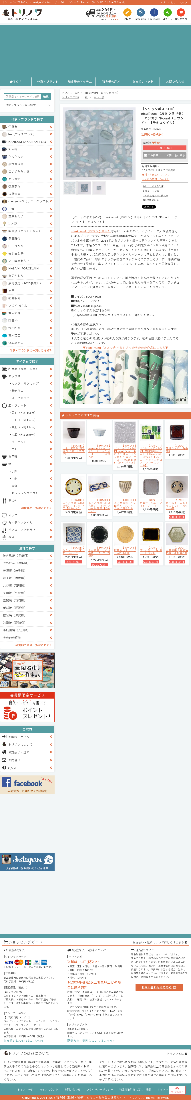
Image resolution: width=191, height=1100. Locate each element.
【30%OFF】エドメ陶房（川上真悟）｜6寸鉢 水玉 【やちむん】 (74, 504)
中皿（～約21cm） (24, 427)
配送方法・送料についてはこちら (91, 1040)
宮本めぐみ (15, 343)
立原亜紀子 (15, 216)
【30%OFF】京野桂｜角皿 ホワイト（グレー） (151, 503)
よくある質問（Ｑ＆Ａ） (155, 179)
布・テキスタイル (20, 522)
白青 (11, 208)
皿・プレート (17, 405)
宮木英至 (14, 335)
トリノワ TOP (70, 92)
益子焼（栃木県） (15, 578)
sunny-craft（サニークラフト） (29, 201)
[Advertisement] (95, 50)
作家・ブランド (48, 81)
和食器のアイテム (80, 81)
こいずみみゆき (19, 171)
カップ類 (14, 376)
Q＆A (183, 2)
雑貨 (11, 537)
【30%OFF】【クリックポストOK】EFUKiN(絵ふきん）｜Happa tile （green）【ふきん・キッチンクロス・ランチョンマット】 (151, 455)
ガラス (12, 515)
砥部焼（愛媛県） (15, 607)
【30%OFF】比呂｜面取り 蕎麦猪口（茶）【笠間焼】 (74, 450)
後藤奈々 (14, 186)
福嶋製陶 (14, 298)
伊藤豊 (12, 126)
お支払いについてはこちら (23, 1040)
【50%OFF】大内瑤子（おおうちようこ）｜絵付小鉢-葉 (177, 504)
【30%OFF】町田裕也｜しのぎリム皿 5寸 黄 (125, 550)
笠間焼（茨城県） (15, 600)
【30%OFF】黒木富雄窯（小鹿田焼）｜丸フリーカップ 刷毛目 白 (125, 504)
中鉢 (14, 478)
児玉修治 (14, 179)
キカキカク (15, 156)
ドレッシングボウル (25, 493)
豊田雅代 (14, 238)
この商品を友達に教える (155, 195)
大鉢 (14, 485)
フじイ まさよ (17, 305)
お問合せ (11, 759)
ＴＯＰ (16, 81)
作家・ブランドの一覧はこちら (31, 350)
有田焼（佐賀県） (15, 593)
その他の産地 (12, 637)
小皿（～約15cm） (24, 420)
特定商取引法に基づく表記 (135, 1089)
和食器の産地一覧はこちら (33, 645)
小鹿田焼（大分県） (16, 630)
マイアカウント (49, 1089)
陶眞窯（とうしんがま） (25, 231)
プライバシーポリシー (100, 1089)
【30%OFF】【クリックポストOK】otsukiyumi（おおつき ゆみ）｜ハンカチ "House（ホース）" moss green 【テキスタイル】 (125, 454)
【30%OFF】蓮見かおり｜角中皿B (177, 448)
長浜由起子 (15, 253)
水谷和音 (14, 328)
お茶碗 (12, 456)
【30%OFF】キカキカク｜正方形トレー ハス (74, 550)
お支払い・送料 (143, 81)
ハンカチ (99, 97)
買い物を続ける (151, 200)
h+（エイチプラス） (22, 134)
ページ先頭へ (177, 1089)
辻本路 (12, 223)
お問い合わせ (175, 81)
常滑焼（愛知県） (15, 622)
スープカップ (20, 398)
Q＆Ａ (9, 767)
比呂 (11, 290)
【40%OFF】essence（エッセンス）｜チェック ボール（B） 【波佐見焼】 (99, 451)
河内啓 (12, 149)
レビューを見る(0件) (153, 186)
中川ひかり (15, 246)
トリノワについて (20, 744)
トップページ (25, 1089)
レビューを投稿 (151, 190)
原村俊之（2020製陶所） (25, 283)
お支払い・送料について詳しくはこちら (158, 942)
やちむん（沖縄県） (16, 563)
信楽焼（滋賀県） (15, 615)
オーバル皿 (19, 441)
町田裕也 (14, 320)
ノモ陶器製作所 (19, 261)
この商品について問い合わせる (164, 155)
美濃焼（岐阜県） (15, 570)
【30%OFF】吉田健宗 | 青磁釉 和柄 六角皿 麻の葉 (177, 550)
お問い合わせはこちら (159, 987)
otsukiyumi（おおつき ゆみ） (102, 92)
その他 (12, 500)
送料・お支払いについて (155, 174)
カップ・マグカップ (25, 383)
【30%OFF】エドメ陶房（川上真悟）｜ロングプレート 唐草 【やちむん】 (99, 506)
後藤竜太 (14, 193)
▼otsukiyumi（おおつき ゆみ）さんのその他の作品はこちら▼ (125, 347)
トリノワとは (168, 2)
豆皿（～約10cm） (24, 412)
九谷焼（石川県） (15, 585)
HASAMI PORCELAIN (23, 268)
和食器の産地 (111, 81)
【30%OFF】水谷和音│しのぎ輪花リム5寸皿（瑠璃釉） (99, 552)
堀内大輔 (14, 313)
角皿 (14, 449)
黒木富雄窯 (15, 164)
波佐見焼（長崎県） (16, 555)
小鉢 (14, 471)
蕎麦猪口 (17, 390)
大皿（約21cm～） (24, 434)
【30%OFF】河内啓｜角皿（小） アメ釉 (151, 550)
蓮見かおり (15, 275)
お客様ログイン (15, 736)
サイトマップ (166, 1089)
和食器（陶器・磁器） (23, 369)
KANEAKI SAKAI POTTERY (27, 141)
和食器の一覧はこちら (36, 508)
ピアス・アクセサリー (23, 529)
